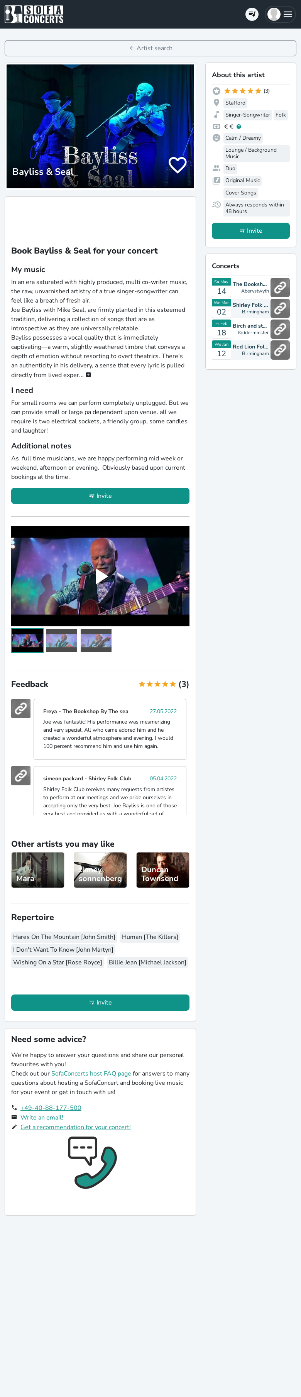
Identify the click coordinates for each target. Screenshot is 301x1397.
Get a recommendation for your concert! (75, 1127)
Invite (104, 496)
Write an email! (41, 1117)
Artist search (154, 48)
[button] (280, 14)
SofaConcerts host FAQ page (91, 1073)
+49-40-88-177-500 (50, 1108)
